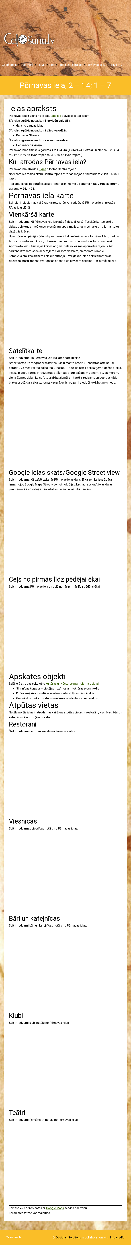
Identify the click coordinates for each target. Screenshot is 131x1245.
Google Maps (55, 1208)
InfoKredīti (117, 1237)
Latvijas (56, 116)
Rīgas (42, 169)
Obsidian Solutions (68, 1237)
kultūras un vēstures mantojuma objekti (72, 683)
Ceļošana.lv (13, 1237)
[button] (65, 9)
